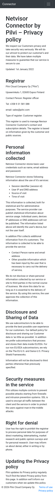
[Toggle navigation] (48, 4)
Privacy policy (46, 490)
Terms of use (46, 487)
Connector (9, 4)
